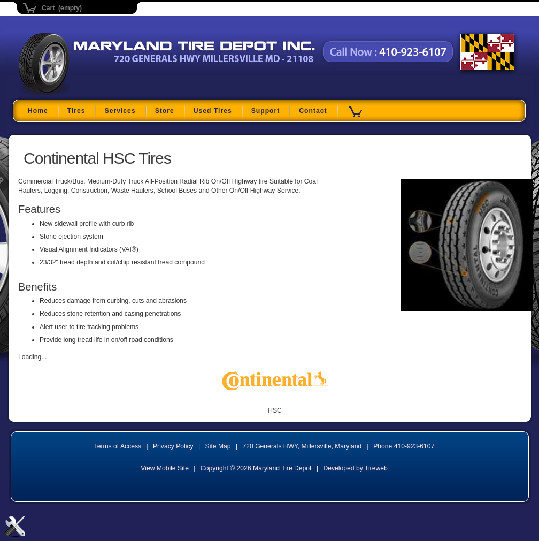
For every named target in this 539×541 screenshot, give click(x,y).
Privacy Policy (173, 446)
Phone (403, 446)
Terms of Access (118, 446)
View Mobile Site (165, 468)
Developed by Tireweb (355, 468)
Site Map (218, 446)
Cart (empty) (62, 8)
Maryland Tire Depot (85, 93)
